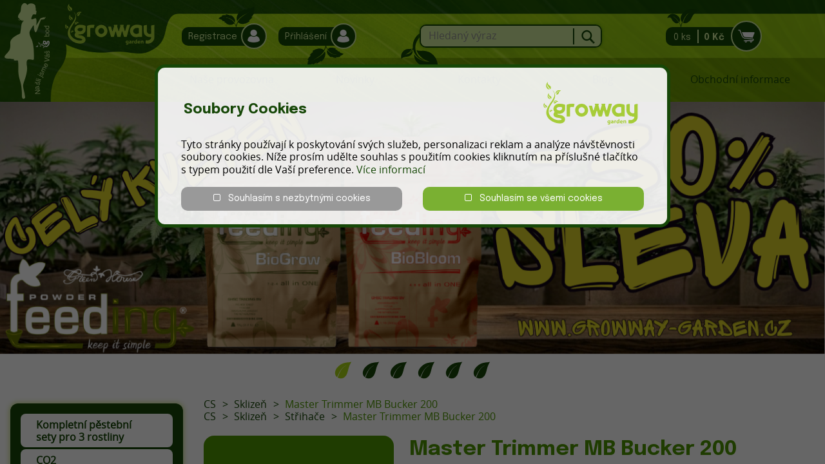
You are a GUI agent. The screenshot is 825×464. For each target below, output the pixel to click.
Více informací (390, 169)
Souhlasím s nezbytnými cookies (292, 198)
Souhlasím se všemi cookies (534, 198)
